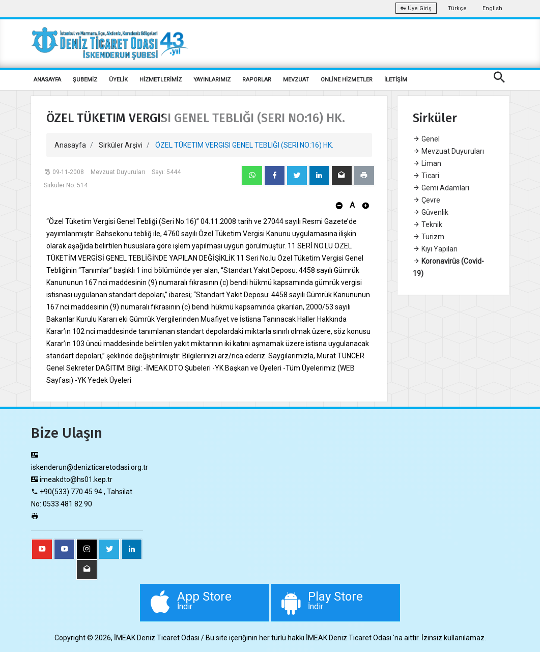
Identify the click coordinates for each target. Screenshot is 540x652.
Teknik (427, 224)
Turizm (428, 237)
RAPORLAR (256, 79)
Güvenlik (430, 212)
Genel (426, 139)
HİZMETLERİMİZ (160, 79)
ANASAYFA (47, 79)
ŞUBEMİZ (85, 79)
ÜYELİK (118, 79)
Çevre (426, 200)
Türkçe (457, 8)
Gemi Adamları (441, 188)
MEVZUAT (296, 79)
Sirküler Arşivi (121, 145)
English (492, 8)
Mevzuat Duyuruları (448, 151)
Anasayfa (70, 145)
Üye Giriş (416, 8)
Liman (427, 163)
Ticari (426, 176)
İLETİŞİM (395, 79)
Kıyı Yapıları (435, 249)
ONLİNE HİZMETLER (347, 79)
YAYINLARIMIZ (212, 79)
